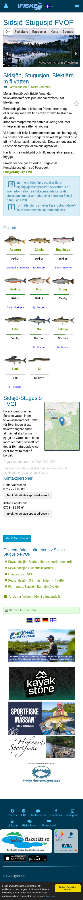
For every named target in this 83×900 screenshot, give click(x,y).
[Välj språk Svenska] (30, 620)
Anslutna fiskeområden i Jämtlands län (33, 596)
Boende (68, 31)
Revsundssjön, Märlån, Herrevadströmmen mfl (38, 562)
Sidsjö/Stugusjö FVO (17, 172)
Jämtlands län (18, 87)
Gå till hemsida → (17, 538)
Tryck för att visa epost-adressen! (28, 495)
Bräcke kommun (39, 87)
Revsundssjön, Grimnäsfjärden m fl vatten (35, 580)
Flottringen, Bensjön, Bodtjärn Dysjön (32, 586)
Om (8, 31)
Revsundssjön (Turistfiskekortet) (29, 568)
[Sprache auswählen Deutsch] (46, 620)
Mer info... (51, 896)
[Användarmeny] (6, 6)
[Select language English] (38, 620)
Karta (54, 31)
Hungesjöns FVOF (19, 574)
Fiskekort (21, 31)
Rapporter (39, 31)
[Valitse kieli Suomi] (53, 620)
